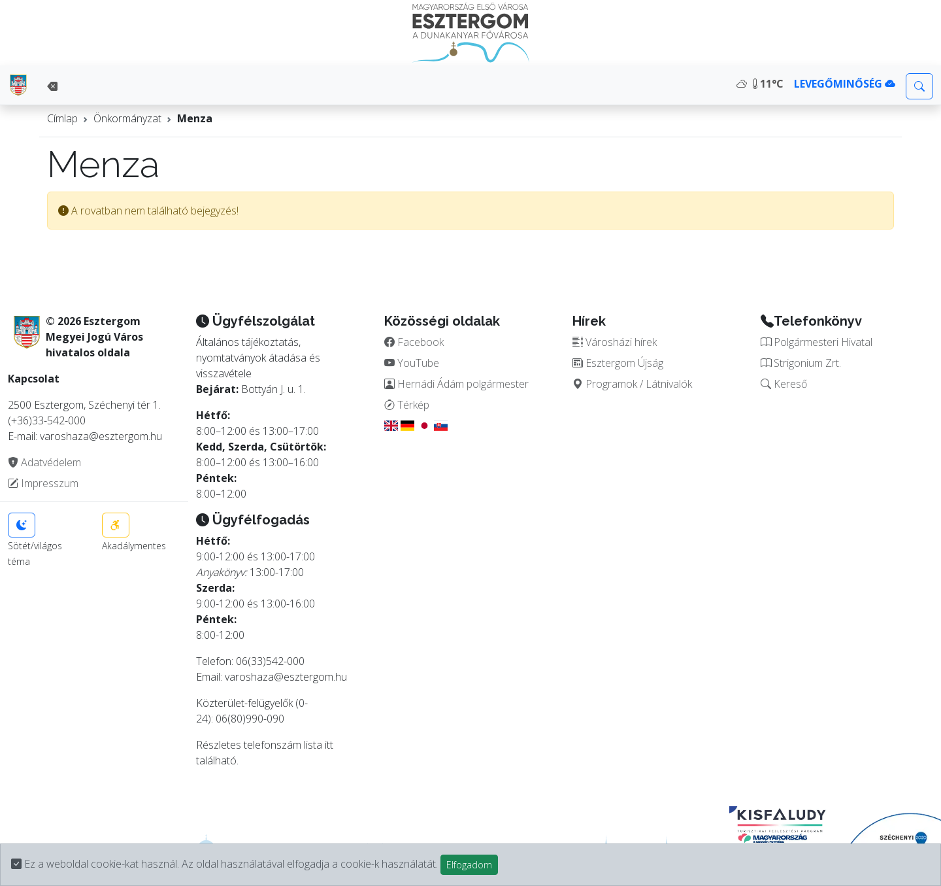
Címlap (62, 118)
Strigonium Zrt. (801, 363)
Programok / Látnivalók (632, 384)
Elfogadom (469, 865)
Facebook (414, 342)
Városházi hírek (614, 342)
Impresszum (43, 483)
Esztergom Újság (617, 363)
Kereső (784, 384)
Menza (194, 118)
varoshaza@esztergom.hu (286, 677)
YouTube (411, 363)
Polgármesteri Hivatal (816, 342)
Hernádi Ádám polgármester (456, 384)
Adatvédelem (44, 462)
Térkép (406, 405)
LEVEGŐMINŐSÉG (844, 84)
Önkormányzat (127, 118)
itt (329, 745)
